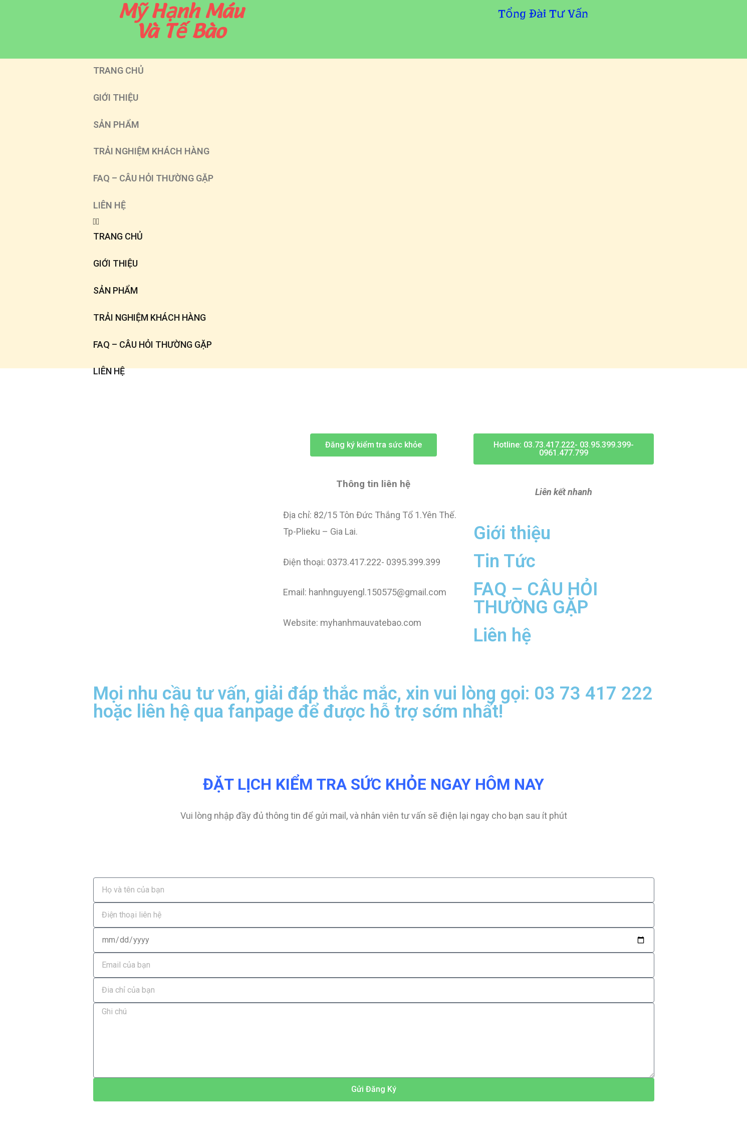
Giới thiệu (512, 533)
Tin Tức (504, 561)
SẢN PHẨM (116, 124)
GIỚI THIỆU (115, 97)
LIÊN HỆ (109, 205)
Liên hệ (502, 635)
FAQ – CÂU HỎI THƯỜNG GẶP (153, 178)
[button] (373, 221)
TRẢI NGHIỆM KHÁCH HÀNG (151, 151)
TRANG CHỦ (118, 70)
